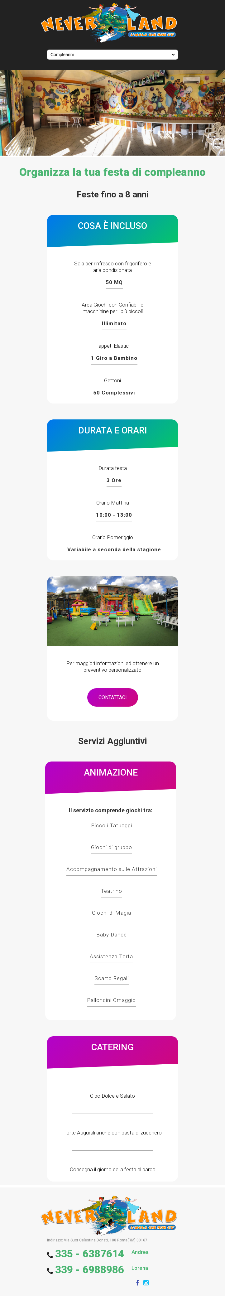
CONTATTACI (112, 697)
